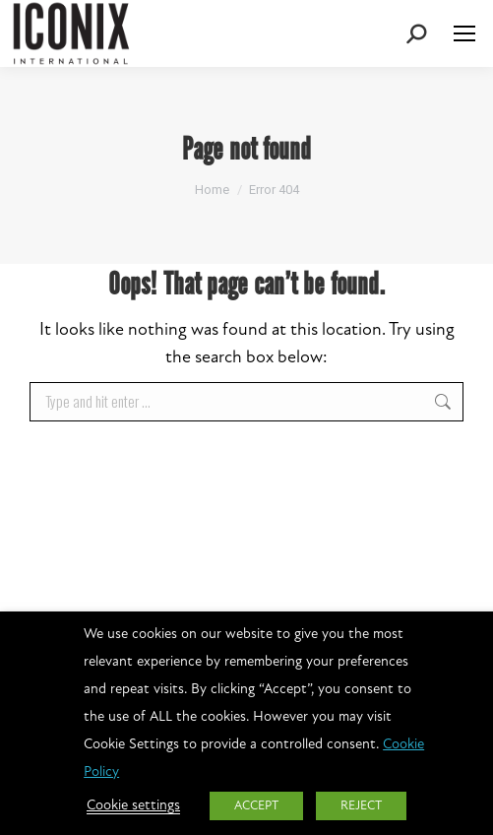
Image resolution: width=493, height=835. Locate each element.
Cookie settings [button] (133, 806)
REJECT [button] (361, 806)
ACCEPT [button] (256, 806)
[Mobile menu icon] (464, 33)
